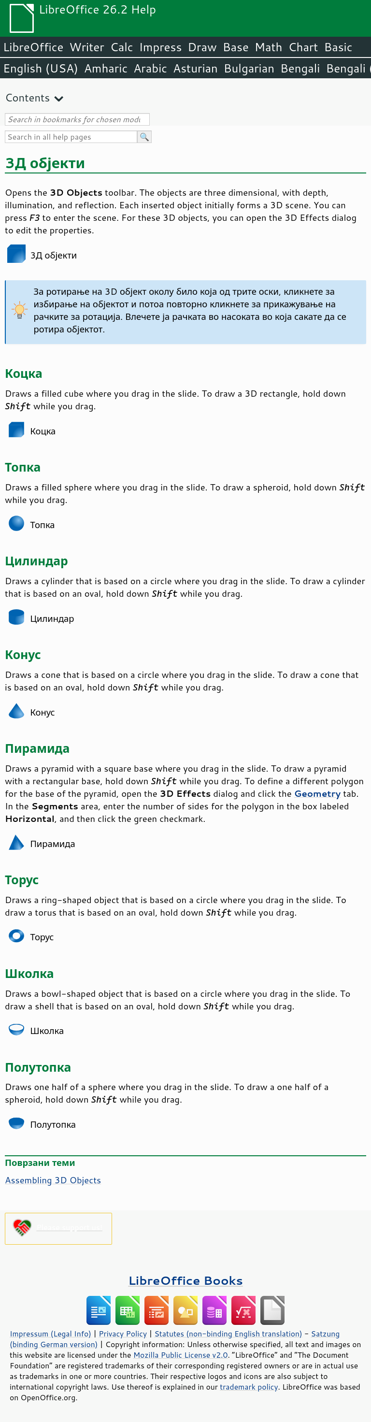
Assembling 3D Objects (53, 1180)
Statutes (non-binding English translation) (228, 1333)
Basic (338, 47)
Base (236, 47)
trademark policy (249, 1386)
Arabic (150, 68)
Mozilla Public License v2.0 (180, 1355)
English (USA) (40, 68)
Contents (27, 97)
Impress (160, 47)
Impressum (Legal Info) (50, 1333)
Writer (86, 47)
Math (269, 47)
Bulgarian (249, 68)
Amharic (106, 68)
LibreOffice (33, 47)
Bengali (300, 68)
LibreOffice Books (185, 1280)
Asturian (195, 68)
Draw (201, 47)
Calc (121, 47)
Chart (303, 47)
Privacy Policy (123, 1333)
